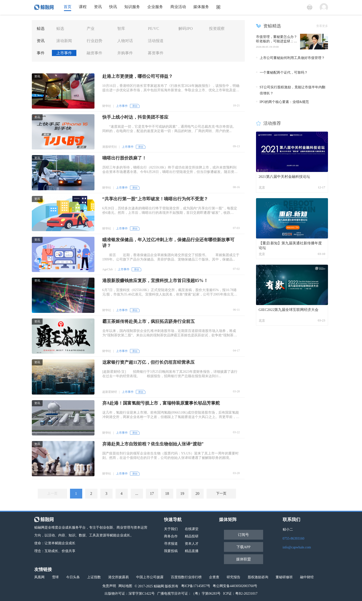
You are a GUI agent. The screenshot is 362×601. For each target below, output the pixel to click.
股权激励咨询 (258, 577)
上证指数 (94, 577)
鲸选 (60, 28)
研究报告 (233, 577)
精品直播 (192, 551)
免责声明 (109, 586)
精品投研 (192, 536)
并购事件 (125, 53)
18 (167, 493)
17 (152, 493)
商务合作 (171, 536)
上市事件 (64, 53)
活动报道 (155, 41)
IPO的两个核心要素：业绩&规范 (284, 102)
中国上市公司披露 (149, 577)
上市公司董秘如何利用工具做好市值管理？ (292, 58)
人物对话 (125, 41)
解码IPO (185, 28)
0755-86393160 (293, 538)
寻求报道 (171, 543)
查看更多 (322, 26)
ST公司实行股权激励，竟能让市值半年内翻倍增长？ (292, 90)
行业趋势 (94, 41)
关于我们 (171, 529)
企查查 (214, 577)
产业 (90, 28)
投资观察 (217, 28)
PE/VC (153, 28)
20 (197, 493)
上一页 (52, 493)
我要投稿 (171, 551)
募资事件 (155, 53)
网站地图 (125, 586)
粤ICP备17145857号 (195, 586)
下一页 (221, 493)
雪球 (55, 577)
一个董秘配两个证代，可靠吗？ (284, 72)
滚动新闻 (64, 41)
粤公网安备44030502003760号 (235, 586)
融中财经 (307, 577)
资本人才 (192, 543)
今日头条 (73, 577)
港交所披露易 (118, 577)
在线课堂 (192, 529)
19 (182, 493)
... (136, 493)
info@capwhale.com (297, 547)
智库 (121, 28)
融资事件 (94, 53)
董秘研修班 (284, 577)
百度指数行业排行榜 (186, 577)
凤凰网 (39, 577)
